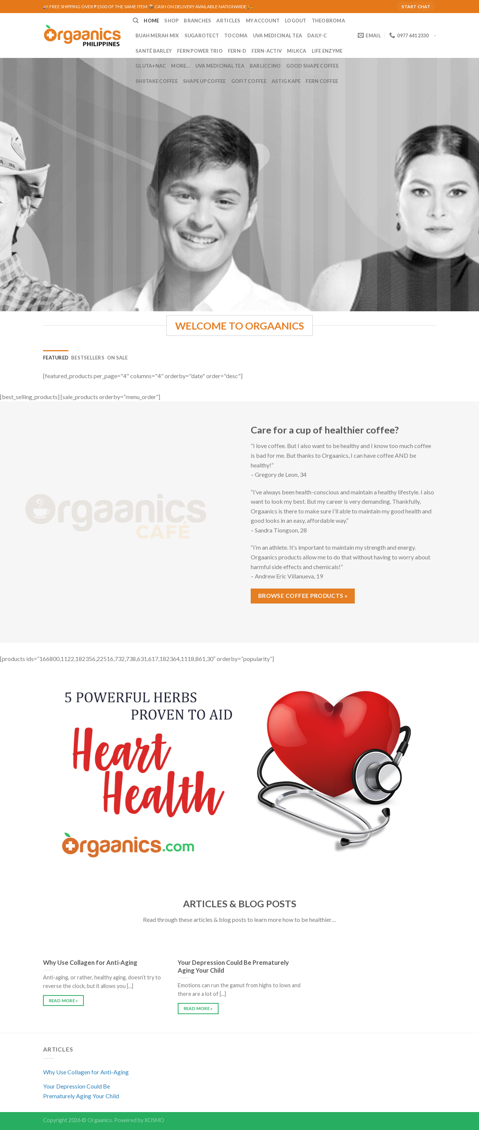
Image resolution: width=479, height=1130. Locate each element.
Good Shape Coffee (312, 66)
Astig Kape (286, 81)
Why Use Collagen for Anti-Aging (86, 1071)
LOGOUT (295, 21)
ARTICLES (228, 21)
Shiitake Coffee (156, 81)
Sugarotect (201, 35)
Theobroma (328, 21)
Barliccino (265, 66)
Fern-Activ (266, 51)
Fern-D (237, 51)
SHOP (171, 21)
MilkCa (296, 51)
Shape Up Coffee (204, 81)
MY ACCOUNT (263, 21)
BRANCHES (197, 21)
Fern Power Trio (200, 51)
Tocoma (236, 35)
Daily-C (317, 35)
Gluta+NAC (150, 66)
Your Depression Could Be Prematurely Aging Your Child (81, 1091)
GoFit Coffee (248, 81)
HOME (151, 21)
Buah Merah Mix (157, 35)
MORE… (180, 66)
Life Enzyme (327, 51)
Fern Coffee (322, 81)
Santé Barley (153, 51)
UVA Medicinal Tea (277, 35)
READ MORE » (63, 1000)
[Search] (135, 20)
